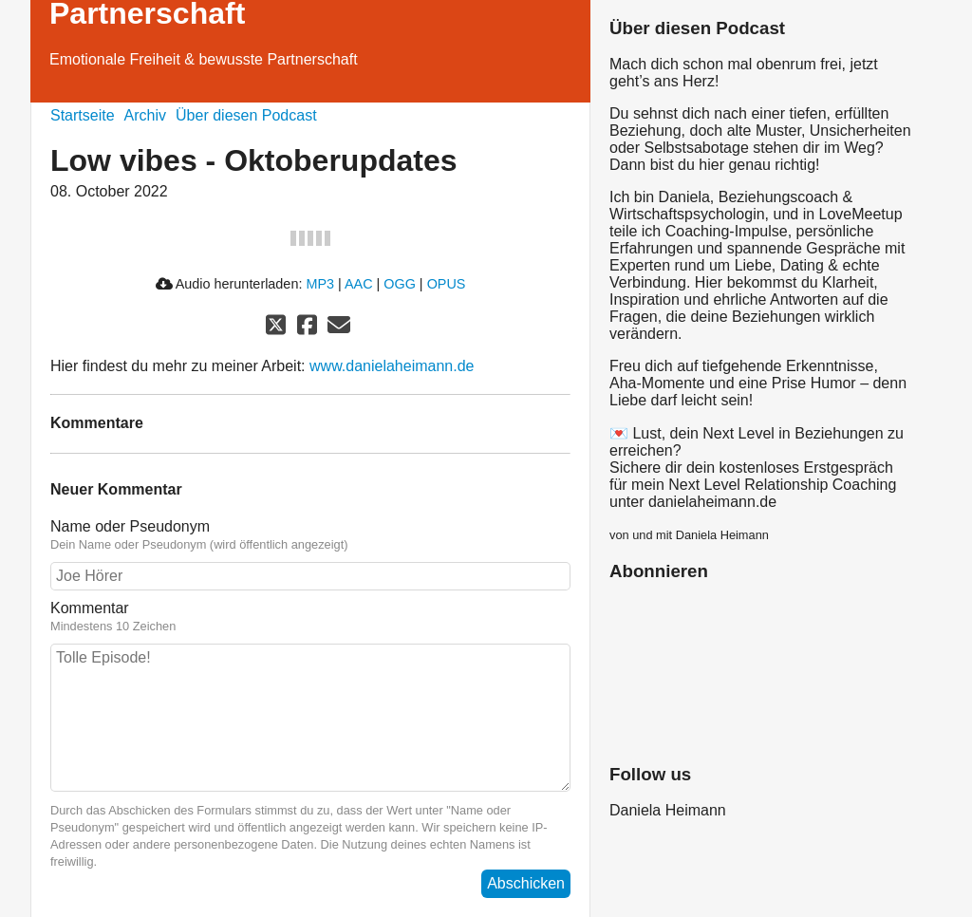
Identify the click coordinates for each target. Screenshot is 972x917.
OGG (399, 283)
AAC (359, 283)
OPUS (446, 283)
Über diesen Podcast (246, 115)
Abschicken (526, 883)
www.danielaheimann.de (391, 366)
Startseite (82, 115)
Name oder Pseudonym (310, 535)
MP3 (320, 283)
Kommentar (310, 617)
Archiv (145, 115)
